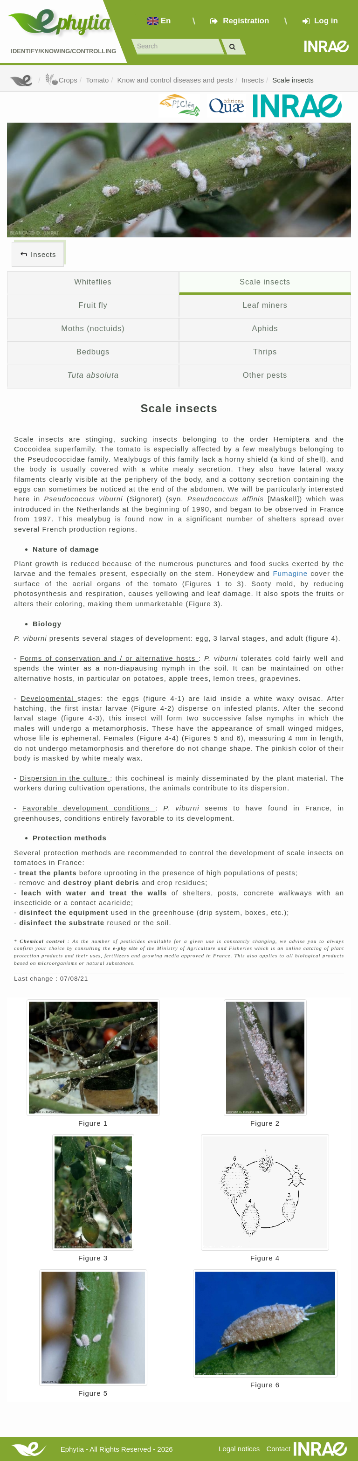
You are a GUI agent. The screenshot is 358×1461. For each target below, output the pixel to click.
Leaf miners (264, 305)
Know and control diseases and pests (175, 80)
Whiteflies (93, 281)
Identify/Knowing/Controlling (63, 51)
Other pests (265, 375)
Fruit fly (92, 305)
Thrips (265, 351)
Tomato (97, 80)
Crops (61, 80)
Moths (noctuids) (92, 328)
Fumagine (291, 573)
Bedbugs (93, 351)
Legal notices (239, 1449)
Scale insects (292, 80)
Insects (252, 80)
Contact (278, 1449)
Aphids (265, 328)
